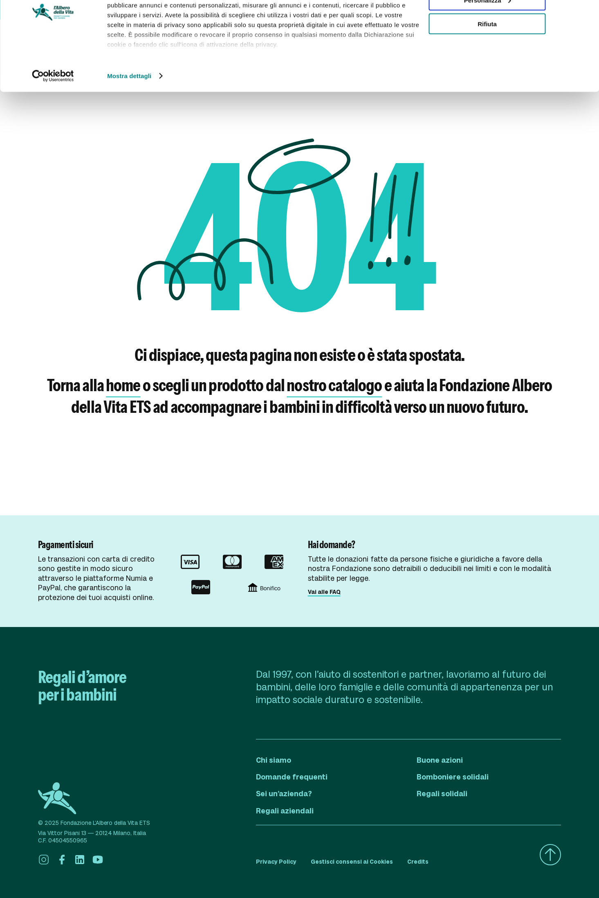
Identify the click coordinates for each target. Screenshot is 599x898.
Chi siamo (273, 760)
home (123, 385)
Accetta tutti (487, 20)
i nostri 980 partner (154, 29)
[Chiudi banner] (586, 13)
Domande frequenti (292, 777)
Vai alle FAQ (324, 592)
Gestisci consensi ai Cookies (352, 861)
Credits (417, 861)
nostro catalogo (334, 385)
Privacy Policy (276, 861)
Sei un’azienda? (284, 794)
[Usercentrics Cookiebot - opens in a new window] (53, 120)
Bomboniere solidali (453, 777)
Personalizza (487, 44)
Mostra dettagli (129, 119)
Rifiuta (487, 68)
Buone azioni (440, 760)
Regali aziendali (285, 811)
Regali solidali (442, 794)
